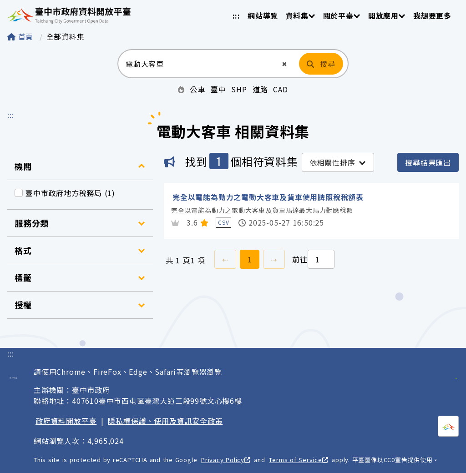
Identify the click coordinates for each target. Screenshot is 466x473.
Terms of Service (298, 459)
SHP (239, 89)
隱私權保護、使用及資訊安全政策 (165, 420)
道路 (260, 89)
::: (236, 15)
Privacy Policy (225, 459)
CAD (280, 89)
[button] (284, 64)
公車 (197, 89)
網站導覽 (263, 15)
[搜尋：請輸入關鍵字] (199, 63)
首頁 (21, 36)
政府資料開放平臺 (65, 420)
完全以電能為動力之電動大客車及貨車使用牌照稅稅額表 (268, 196)
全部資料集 (65, 36)
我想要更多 (432, 15)
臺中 (218, 89)
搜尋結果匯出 (428, 162)
